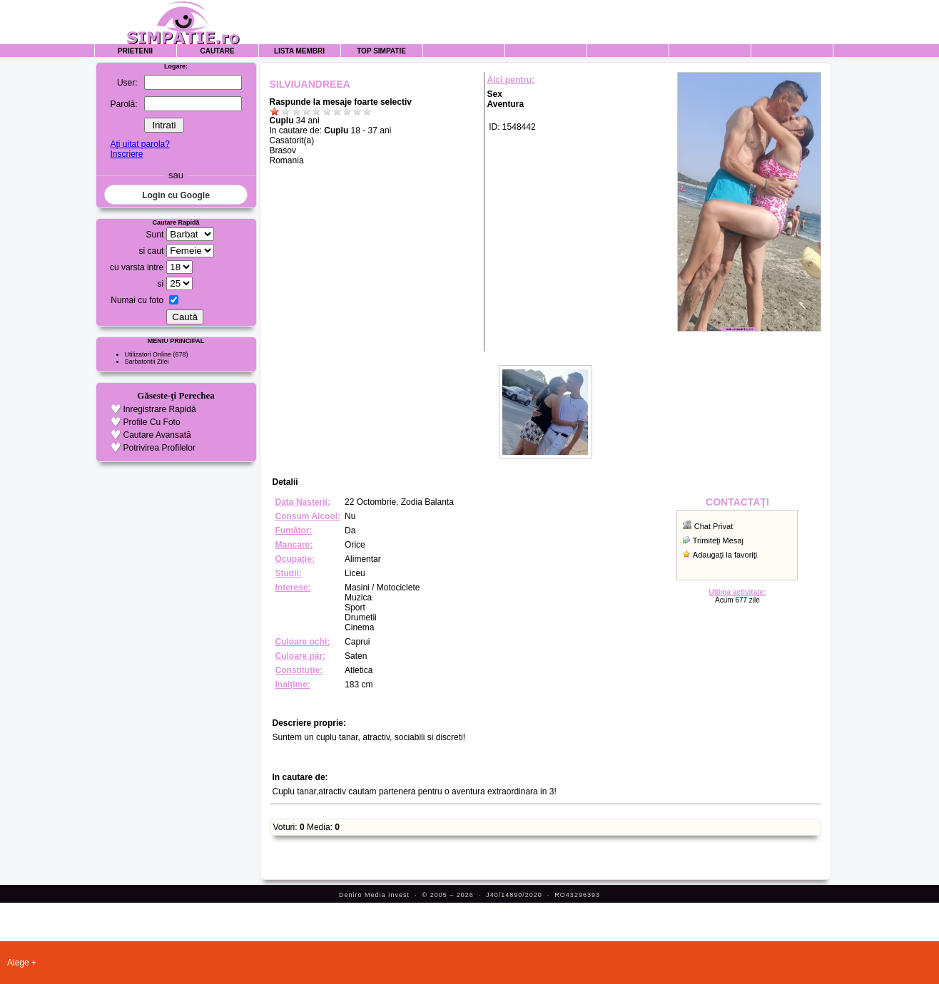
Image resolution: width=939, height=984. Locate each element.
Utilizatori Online (148, 354)
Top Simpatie (381, 51)
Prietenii (135, 51)
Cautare (217, 51)
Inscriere (127, 154)
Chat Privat (713, 526)
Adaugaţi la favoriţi (725, 554)
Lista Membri (299, 51)
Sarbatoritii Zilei (147, 361)
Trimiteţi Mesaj (718, 540)
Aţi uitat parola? (140, 144)
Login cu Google (176, 195)
